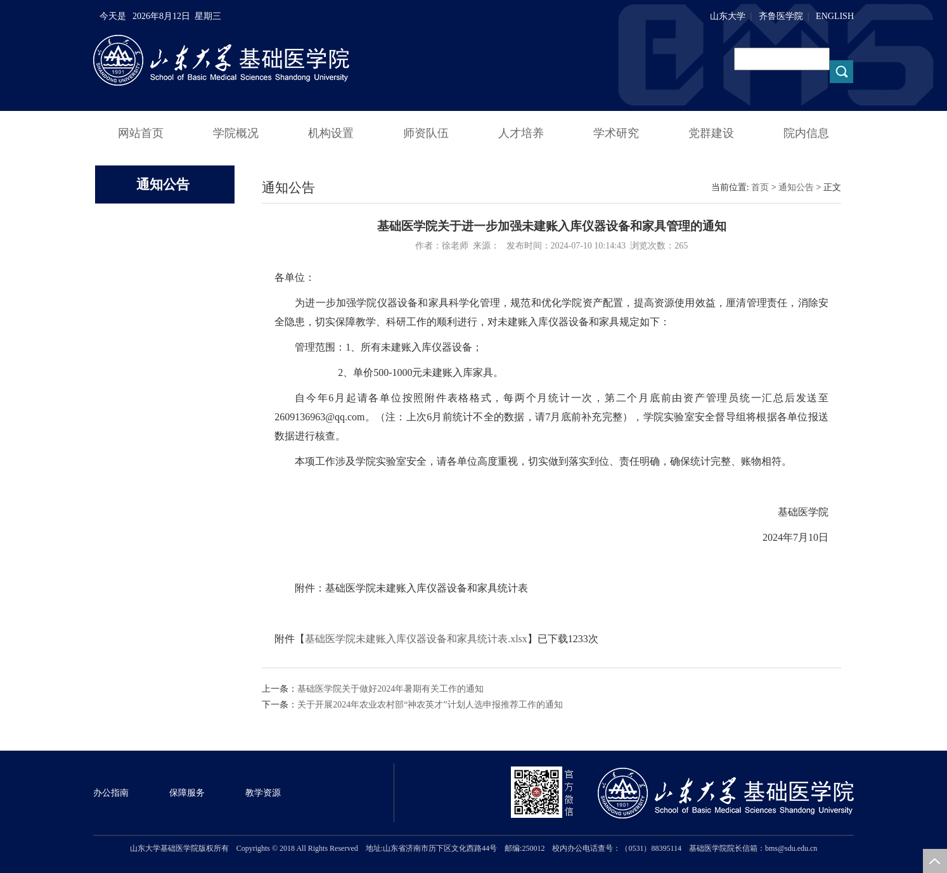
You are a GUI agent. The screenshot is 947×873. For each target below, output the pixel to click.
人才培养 (521, 133)
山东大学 (727, 16)
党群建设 (711, 133)
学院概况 (236, 133)
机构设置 (331, 133)
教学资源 (263, 793)
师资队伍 (426, 133)
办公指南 (111, 793)
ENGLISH (835, 16)
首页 (760, 187)
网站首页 (141, 133)
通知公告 (796, 187)
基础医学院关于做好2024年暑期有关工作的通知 (390, 689)
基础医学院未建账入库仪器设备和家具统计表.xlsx (416, 638)
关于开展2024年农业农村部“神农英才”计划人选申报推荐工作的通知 (429, 704)
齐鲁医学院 (781, 16)
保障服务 (187, 793)
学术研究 (616, 133)
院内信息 (806, 133)
